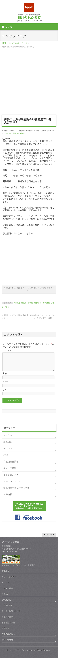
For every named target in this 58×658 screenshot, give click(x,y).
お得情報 (7, 498)
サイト (5, 393)
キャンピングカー (12, 478)
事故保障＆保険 (8, 623)
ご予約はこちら (8, 634)
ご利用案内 (6, 600)
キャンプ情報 (9, 472)
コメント (7, 350)
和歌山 (17, 303)
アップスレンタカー (25, 650)
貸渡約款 (5, 628)
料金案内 (5, 594)
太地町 (23, 303)
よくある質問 (7, 617)
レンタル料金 (7, 589)
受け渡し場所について (11, 611)
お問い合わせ (7, 640)
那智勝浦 (37, 303)
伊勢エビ (46, 303)
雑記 (5, 458)
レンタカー (8, 439)
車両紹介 (5, 571)
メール (6, 385)
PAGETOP (49, 535)
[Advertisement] (29, 83)
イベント (8, 133)
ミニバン (5, 583)
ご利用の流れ (7, 606)
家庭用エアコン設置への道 (16, 491)
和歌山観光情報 (19, 133)
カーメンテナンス (12, 485)
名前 (5, 377)
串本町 (30, 303)
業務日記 (7, 445)
